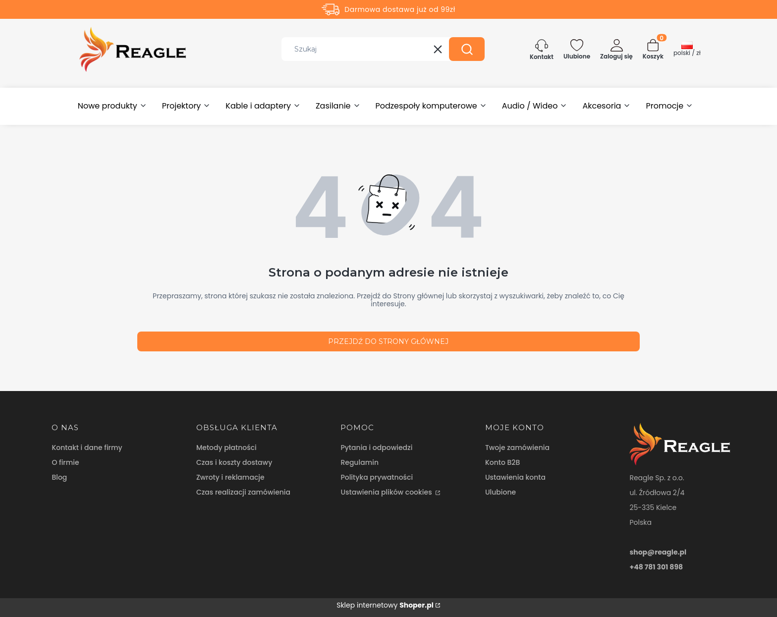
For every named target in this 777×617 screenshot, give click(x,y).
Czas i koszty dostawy (234, 462)
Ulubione (500, 492)
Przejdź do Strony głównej (388, 341)
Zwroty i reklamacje (230, 477)
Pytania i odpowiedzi (376, 447)
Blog (59, 477)
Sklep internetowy (385, 605)
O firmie (65, 462)
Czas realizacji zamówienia (243, 492)
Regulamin (359, 462)
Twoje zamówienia (517, 447)
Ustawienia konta (515, 477)
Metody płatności (226, 447)
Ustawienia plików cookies (387, 492)
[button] (467, 49)
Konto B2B (502, 462)
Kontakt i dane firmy (87, 447)
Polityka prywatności (376, 477)
